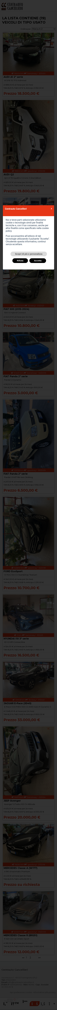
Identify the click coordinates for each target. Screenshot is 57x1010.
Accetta (37, 260)
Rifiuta (20, 260)
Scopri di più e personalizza (28, 254)
